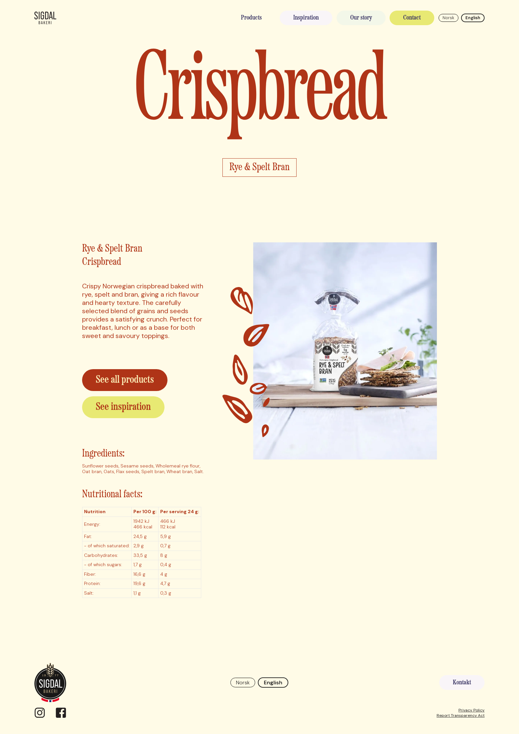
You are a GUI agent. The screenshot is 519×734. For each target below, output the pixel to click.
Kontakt (462, 682)
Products (251, 18)
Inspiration (306, 18)
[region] (141, 549)
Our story (361, 18)
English (472, 18)
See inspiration (123, 407)
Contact (412, 18)
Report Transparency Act (461, 715)
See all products (125, 380)
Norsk (448, 18)
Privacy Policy (471, 710)
